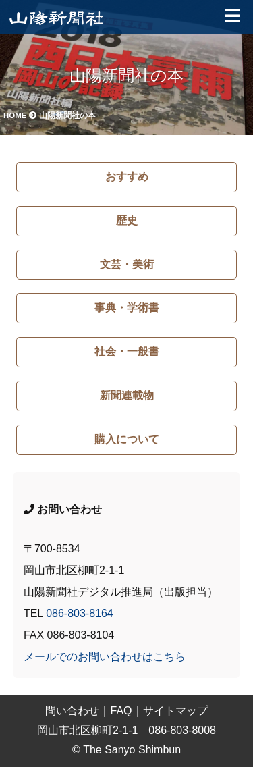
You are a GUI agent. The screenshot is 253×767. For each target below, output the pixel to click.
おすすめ (126, 176)
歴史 (127, 220)
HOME (20, 115)
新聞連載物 (127, 395)
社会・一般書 (126, 351)
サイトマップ (175, 710)
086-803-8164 (79, 613)
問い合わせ (72, 710)
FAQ (121, 710)
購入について (126, 439)
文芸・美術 (127, 264)
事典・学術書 (126, 307)
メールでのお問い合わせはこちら (105, 656)
